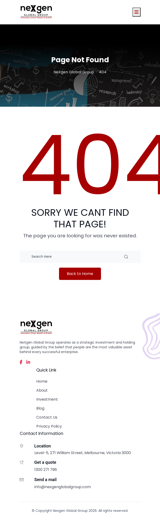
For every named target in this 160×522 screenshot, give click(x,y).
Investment (47, 399)
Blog (40, 408)
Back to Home (80, 273)
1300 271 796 (45, 469)
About (42, 390)
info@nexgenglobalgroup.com (62, 487)
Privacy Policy (49, 426)
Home (41, 381)
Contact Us (46, 417)
